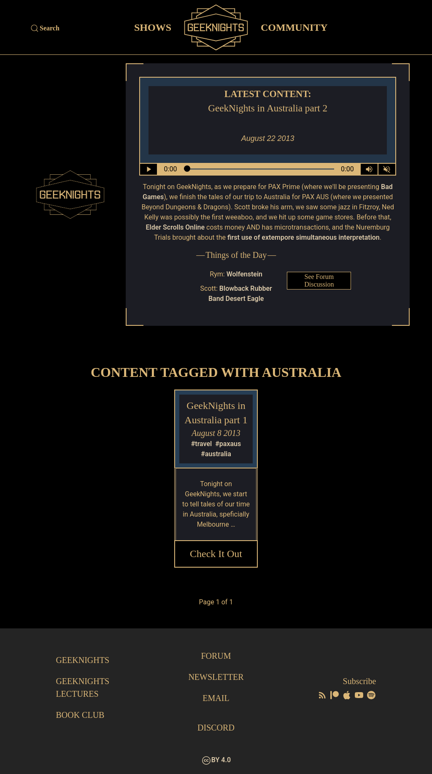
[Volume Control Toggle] (369, 169)
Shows (152, 27)
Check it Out (216, 553)
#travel (201, 444)
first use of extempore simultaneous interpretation (303, 237)
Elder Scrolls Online (175, 227)
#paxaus (228, 444)
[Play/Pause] (148, 169)
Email (215, 698)
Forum (216, 655)
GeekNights (82, 660)
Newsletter (215, 677)
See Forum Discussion (319, 280)
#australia (216, 454)
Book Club (80, 715)
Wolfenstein (244, 274)
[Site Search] (77, 28)
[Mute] (386, 169)
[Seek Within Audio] (259, 169)
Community (294, 27)
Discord (216, 727)
